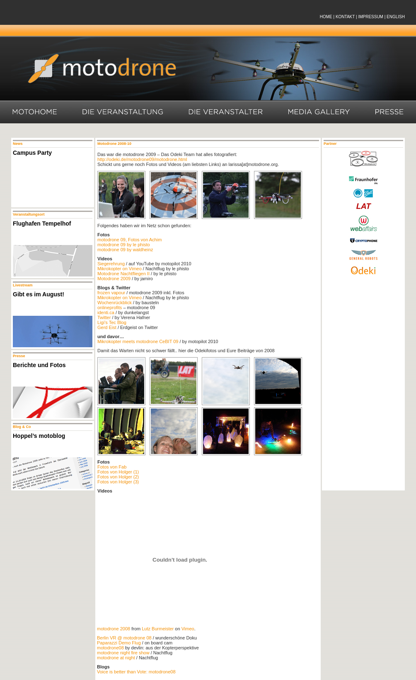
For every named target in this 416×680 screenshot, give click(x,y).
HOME (326, 16)
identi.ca (105, 312)
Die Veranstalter (226, 112)
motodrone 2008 (113, 628)
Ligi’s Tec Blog (111, 322)
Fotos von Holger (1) (118, 471)
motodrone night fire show (123, 652)
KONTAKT (345, 16)
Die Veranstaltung (123, 112)
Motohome (34, 112)
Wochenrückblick (114, 302)
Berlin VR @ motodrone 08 (124, 637)
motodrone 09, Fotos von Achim (129, 239)
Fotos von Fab (111, 466)
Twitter (104, 317)
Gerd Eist (106, 327)
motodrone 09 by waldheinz (125, 249)
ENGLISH (396, 16)
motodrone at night (116, 657)
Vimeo (187, 628)
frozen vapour (111, 292)
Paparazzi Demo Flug (119, 642)
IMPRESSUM (370, 16)
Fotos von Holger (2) (118, 476)
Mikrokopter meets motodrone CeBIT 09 (137, 341)
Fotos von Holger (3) (118, 481)
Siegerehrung (111, 263)
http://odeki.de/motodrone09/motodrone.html (142, 159)
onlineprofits (109, 307)
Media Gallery (319, 112)
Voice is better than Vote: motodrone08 (136, 671)
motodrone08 (110, 647)
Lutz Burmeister (158, 628)
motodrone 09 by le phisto (123, 244)
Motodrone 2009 (114, 278)
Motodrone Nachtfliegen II (123, 273)
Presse (390, 112)
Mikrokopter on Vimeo (119, 268)
